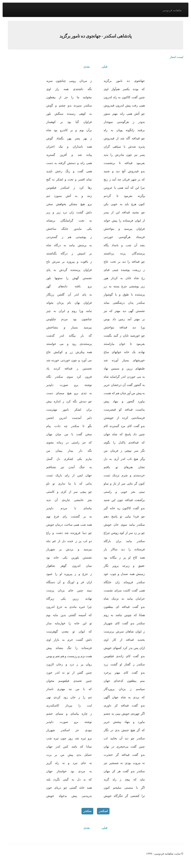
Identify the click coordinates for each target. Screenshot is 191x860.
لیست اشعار (176, 56)
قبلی (104, 66)
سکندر (87, 811)
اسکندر (103, 811)
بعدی (87, 66)
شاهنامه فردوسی (172, 10)
